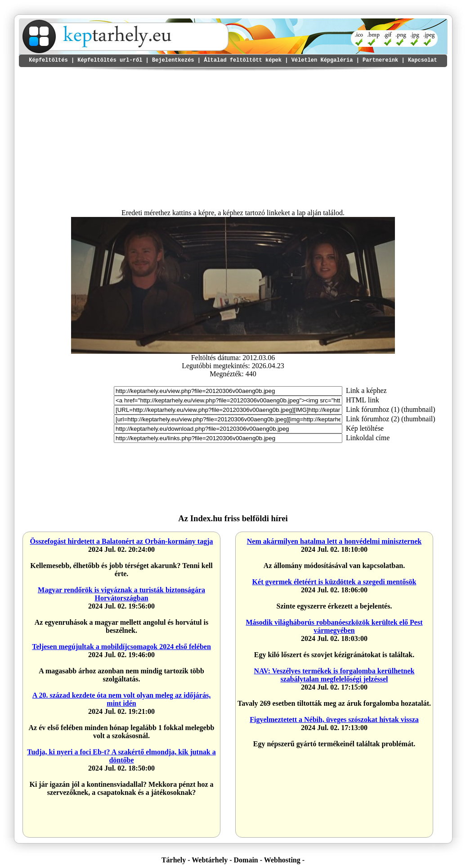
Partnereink (380, 60)
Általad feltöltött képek (243, 60)
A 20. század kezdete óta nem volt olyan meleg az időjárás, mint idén (121, 699)
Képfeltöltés (48, 60)
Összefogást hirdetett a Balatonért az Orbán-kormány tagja (121, 541)
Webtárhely (210, 860)
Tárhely (173, 860)
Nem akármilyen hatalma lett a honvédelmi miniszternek (334, 541)
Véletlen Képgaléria (322, 60)
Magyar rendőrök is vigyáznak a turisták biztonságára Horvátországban (121, 594)
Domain (246, 860)
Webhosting (282, 860)
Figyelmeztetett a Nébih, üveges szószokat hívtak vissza (334, 719)
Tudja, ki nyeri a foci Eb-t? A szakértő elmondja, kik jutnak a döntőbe (121, 756)
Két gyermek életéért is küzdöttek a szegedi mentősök (334, 582)
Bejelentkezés (173, 60)
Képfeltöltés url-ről (109, 60)
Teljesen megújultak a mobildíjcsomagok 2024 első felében (121, 646)
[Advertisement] (233, 138)
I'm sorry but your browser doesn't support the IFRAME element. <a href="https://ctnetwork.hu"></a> (339, 482)
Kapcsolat (422, 60)
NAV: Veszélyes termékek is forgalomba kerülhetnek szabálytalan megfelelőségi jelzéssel (334, 675)
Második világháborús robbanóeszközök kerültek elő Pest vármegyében (334, 626)
